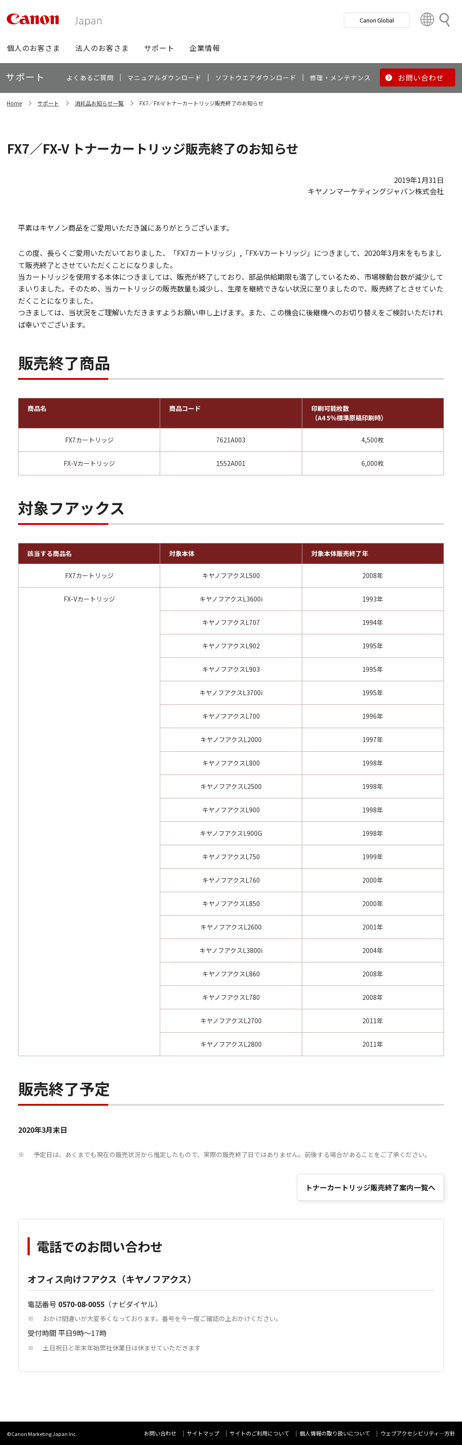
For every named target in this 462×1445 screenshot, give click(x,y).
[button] (33, 48)
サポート (48, 103)
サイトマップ (203, 1433)
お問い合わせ (160, 1433)
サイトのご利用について (259, 1433)
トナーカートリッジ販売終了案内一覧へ (370, 1187)
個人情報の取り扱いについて (335, 1433)
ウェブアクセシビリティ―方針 (417, 1433)
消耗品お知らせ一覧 (99, 103)
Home (14, 103)
